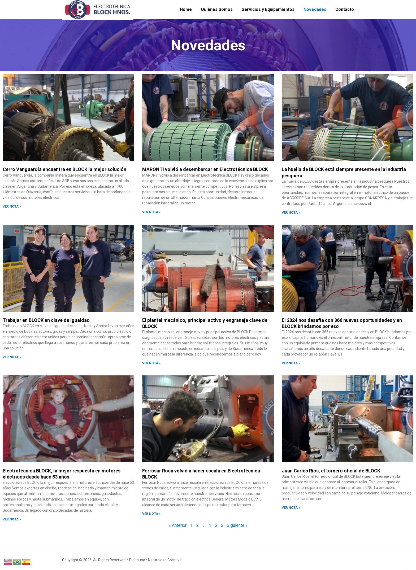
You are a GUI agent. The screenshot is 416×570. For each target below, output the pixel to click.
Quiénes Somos (217, 9)
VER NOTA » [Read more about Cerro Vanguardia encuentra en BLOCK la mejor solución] (12, 206)
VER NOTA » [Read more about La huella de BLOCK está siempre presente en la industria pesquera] (291, 212)
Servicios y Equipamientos (268, 9)
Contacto (344, 9)
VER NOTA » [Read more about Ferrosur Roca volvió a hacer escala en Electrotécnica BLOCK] (151, 514)
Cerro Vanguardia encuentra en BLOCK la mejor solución (64, 169)
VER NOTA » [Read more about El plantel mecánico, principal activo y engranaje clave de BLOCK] (151, 363)
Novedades (315, 9)
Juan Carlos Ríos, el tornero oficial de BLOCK (331, 470)
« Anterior (178, 525)
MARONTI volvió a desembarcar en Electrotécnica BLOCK (205, 169)
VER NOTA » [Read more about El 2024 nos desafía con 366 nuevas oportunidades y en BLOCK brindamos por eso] (291, 363)
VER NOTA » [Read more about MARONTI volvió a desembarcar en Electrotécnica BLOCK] (151, 212)
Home (186, 9)
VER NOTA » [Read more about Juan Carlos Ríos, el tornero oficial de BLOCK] (291, 508)
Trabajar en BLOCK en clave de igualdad (46, 320)
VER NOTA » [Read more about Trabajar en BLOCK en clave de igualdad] (12, 357)
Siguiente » (237, 525)
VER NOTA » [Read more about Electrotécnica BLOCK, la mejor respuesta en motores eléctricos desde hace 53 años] (12, 519)
